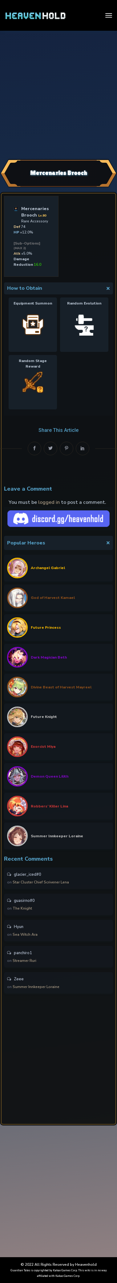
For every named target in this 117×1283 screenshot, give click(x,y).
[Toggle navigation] (108, 15)
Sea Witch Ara (25, 934)
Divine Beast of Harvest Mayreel (61, 687)
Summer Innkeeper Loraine (57, 836)
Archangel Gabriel (48, 567)
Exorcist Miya (43, 746)
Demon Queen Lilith (49, 776)
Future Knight (44, 716)
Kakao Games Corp (65, 1270)
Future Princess (46, 627)
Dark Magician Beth (49, 657)
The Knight (22, 908)
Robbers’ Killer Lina (49, 806)
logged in (49, 502)
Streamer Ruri (24, 960)
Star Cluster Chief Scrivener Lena (41, 882)
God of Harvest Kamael (53, 597)
